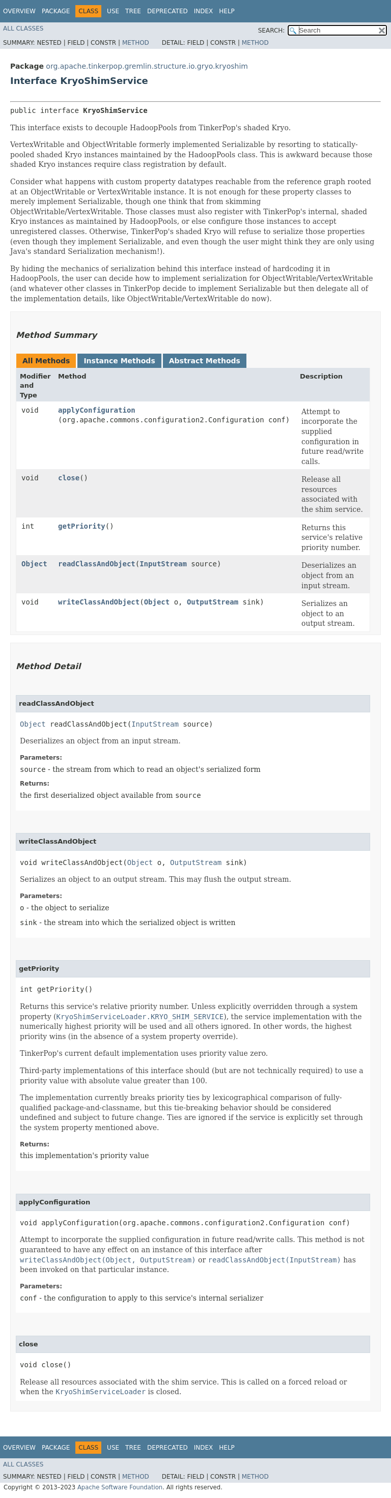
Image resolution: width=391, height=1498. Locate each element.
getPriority (81, 526)
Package (56, 11)
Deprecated (167, 11)
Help (227, 11)
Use (113, 11)
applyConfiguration (96, 410)
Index (203, 11)
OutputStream (212, 602)
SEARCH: (271, 30)
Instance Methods (119, 361)
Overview (19, 11)
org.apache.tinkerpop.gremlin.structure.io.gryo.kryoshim (147, 66)
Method (135, 42)
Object (34, 564)
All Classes (23, 28)
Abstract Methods (204, 361)
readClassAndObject (96, 564)
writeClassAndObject (98, 602)
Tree (133, 11)
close (68, 478)
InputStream (163, 564)
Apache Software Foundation (119, 1487)
